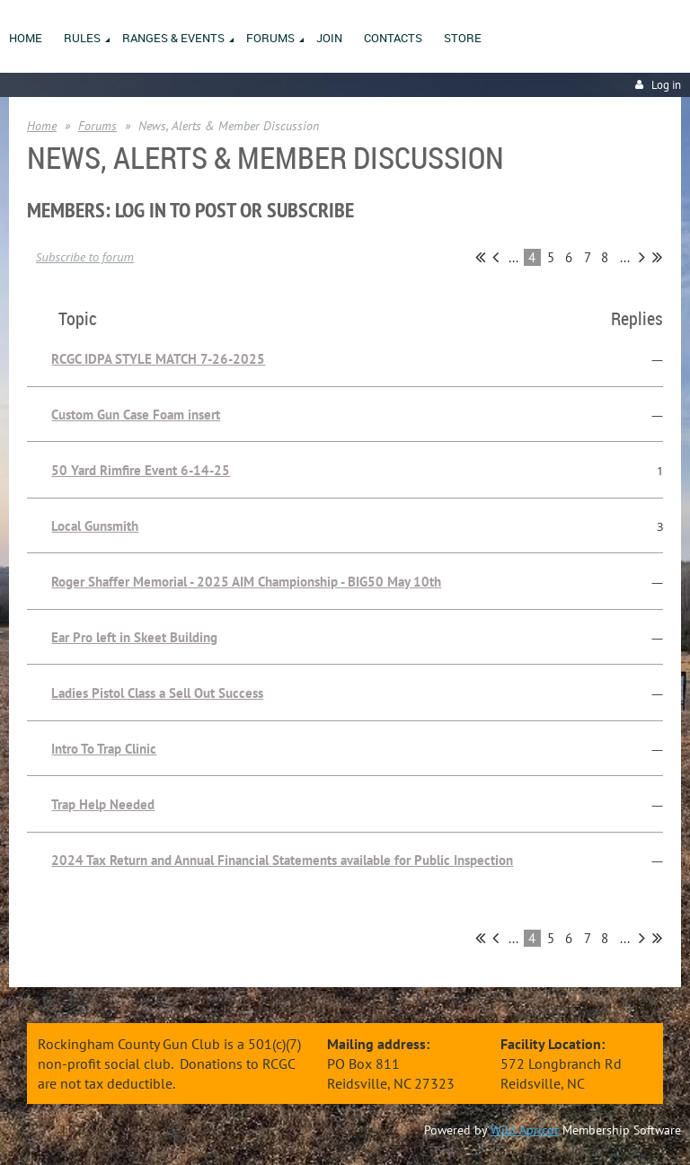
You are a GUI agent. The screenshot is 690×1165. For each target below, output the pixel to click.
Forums (97, 126)
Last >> (657, 257)
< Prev (495, 257)
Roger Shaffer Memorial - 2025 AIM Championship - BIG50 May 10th (246, 581)
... (513, 257)
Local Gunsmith (94, 525)
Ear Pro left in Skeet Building (134, 637)
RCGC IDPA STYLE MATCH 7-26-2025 (158, 358)
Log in (666, 85)
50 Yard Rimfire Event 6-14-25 (140, 470)
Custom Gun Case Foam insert (135, 414)
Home (42, 126)
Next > (642, 257)
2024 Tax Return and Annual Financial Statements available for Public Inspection (282, 860)
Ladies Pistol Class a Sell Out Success (157, 693)
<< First (480, 257)
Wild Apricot (525, 1130)
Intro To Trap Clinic (103, 748)
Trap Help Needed (103, 804)
